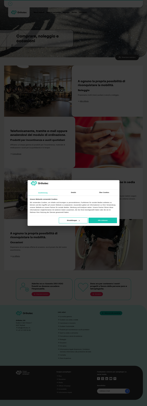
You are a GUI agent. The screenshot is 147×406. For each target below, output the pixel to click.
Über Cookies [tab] (104, 192)
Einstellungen (73, 220)
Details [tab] (73, 192)
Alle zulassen (103, 220)
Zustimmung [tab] (43, 193)
